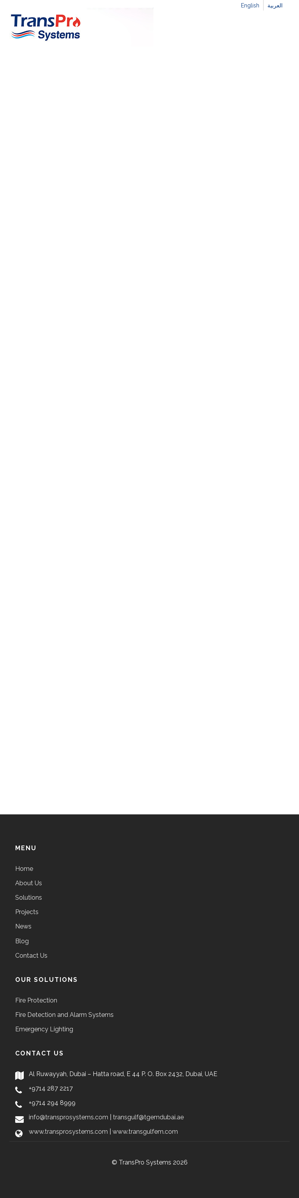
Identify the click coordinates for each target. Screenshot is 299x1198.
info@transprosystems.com (68, 1117)
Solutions (28, 897)
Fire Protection (36, 1000)
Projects (27, 912)
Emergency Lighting (44, 1029)
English (250, 5)
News (23, 926)
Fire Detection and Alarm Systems (64, 1014)
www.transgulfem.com (145, 1131)
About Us (28, 883)
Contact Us (31, 955)
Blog (22, 941)
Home (24, 868)
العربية (275, 5)
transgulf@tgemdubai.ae (148, 1117)
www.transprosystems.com (68, 1131)
